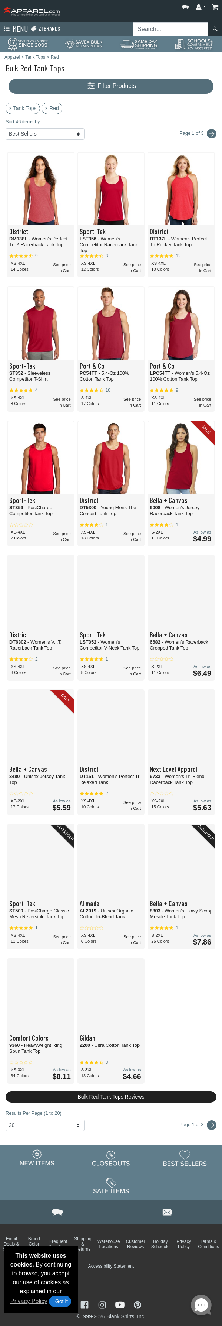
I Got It (60, 1301)
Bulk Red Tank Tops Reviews (110, 1097)
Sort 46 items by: (23, 121)
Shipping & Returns (83, 1244)
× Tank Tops (23, 108)
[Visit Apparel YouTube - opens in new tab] (121, 1304)
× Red (52, 108)
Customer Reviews (135, 1244)
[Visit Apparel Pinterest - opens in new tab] (137, 1304)
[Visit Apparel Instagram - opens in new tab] (103, 1304)
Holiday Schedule (160, 1244)
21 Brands (45, 28)
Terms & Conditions (208, 1244)
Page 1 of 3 (197, 1125)
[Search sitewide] (170, 29)
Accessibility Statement (111, 1266)
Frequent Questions (58, 1244)
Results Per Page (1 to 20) (34, 1113)
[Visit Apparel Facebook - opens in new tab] (85, 1304)
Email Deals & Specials (11, 1244)
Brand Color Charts (33, 1244)
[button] (185, 5)
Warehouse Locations (108, 1244)
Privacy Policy (28, 1301)
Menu (15, 29)
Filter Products (111, 86)
